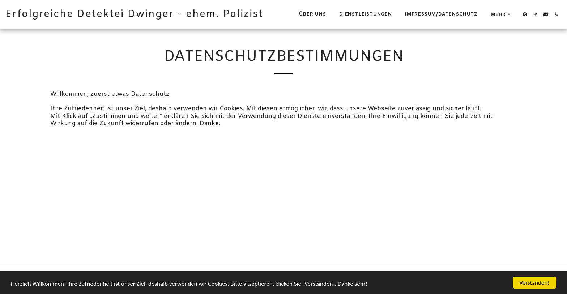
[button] (535, 14)
